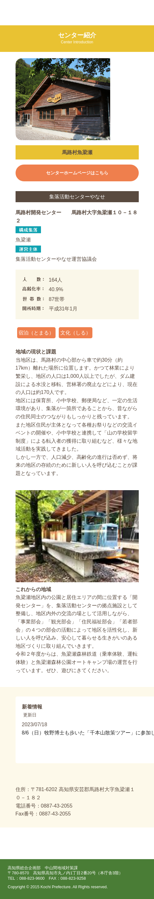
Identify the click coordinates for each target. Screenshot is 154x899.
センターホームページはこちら (77, 173)
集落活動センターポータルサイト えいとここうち (49, 12)
